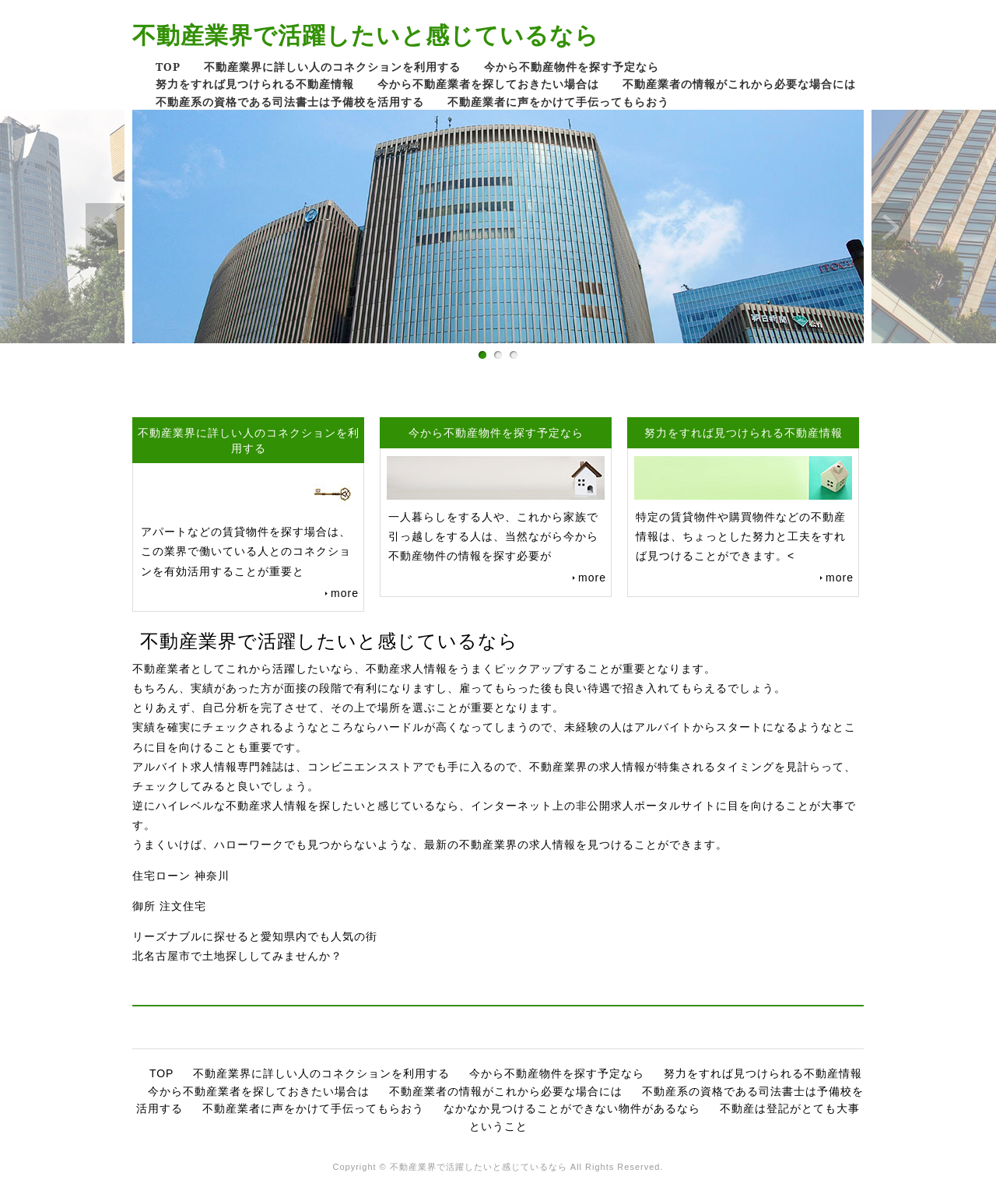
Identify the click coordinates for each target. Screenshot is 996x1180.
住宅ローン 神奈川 (181, 875)
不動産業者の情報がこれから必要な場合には (739, 83)
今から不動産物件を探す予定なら (571, 66)
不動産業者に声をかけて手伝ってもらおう (558, 101)
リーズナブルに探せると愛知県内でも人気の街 (254, 936)
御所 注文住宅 (169, 906)
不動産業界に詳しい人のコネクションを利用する (332, 66)
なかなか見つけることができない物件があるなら (572, 1108)
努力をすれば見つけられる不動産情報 (255, 83)
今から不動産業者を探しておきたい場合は (488, 83)
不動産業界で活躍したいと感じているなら (365, 35)
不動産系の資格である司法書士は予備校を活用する (290, 101)
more (345, 593)
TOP (168, 66)
